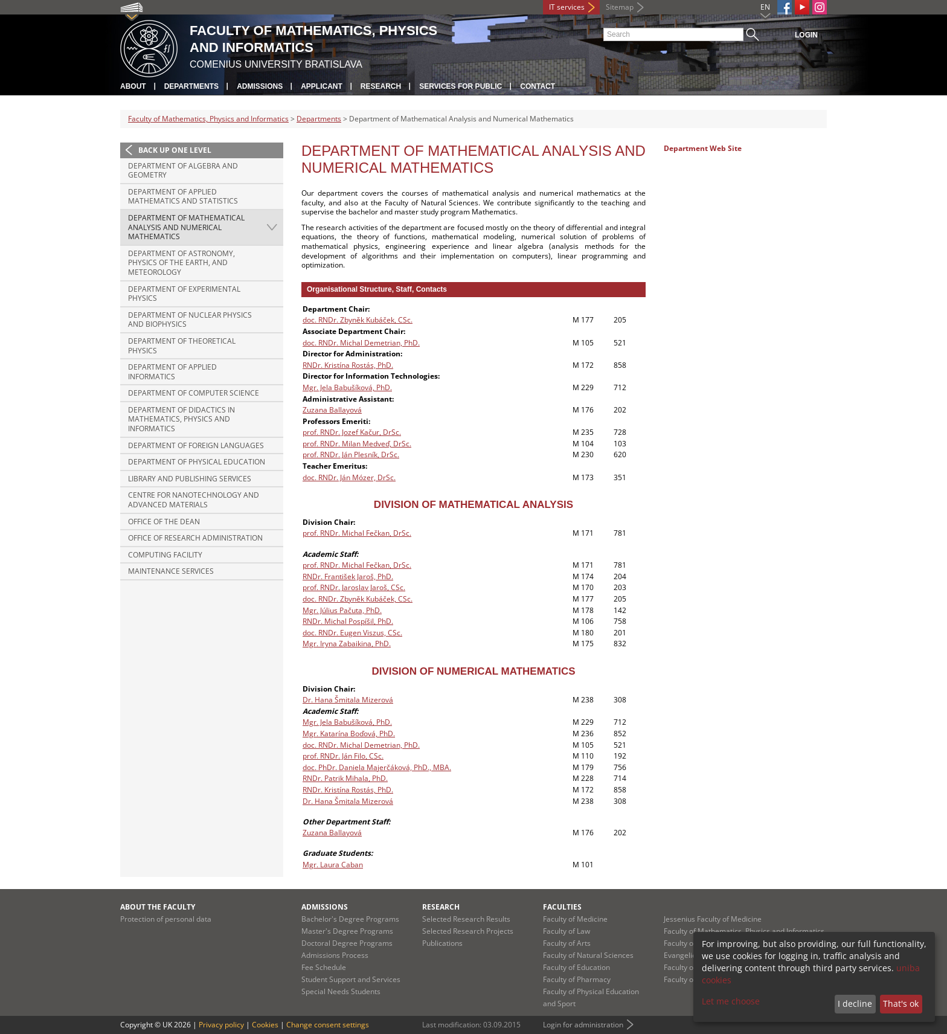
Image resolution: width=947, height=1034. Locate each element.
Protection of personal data (165, 919)
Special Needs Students (340, 991)
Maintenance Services (171, 571)
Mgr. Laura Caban (333, 864)
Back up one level (174, 150)
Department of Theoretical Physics (182, 346)
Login (806, 35)
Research (381, 86)
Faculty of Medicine (575, 919)
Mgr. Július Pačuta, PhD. (342, 610)
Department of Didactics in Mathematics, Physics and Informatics (181, 419)
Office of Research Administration (195, 538)
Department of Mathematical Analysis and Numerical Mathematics (186, 227)
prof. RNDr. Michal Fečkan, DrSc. (357, 533)
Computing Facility (165, 555)
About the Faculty (157, 907)
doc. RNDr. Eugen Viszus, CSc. (352, 633)
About (133, 86)
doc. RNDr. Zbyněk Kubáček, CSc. (358, 320)
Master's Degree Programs (347, 931)
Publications (442, 943)
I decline (855, 1003)
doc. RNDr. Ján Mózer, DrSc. (349, 477)
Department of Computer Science (193, 393)
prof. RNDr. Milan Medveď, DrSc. (357, 443)
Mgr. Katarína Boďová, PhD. (349, 733)
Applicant (321, 86)
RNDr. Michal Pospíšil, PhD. (348, 621)
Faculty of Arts (567, 943)
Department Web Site (703, 148)
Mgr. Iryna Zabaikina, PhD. (347, 643)
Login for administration (583, 1025)
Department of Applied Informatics (172, 372)
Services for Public (460, 86)
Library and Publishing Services (189, 479)
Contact (537, 86)
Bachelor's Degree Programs (350, 919)
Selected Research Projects (467, 931)
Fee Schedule (323, 967)
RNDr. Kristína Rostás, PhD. (348, 365)
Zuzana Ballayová (332, 410)
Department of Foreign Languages (196, 445)
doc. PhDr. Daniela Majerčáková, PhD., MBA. (377, 767)
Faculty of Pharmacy (577, 979)
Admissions (260, 86)
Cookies (265, 1025)
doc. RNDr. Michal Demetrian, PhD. (361, 343)
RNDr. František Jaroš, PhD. (348, 576)
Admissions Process (334, 955)
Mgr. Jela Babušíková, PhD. (347, 387)
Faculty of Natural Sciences (588, 955)
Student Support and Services (350, 979)
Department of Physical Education (196, 462)
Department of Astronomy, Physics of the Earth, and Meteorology (181, 262)
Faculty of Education (576, 967)
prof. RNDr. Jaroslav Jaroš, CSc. (354, 587)
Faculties (562, 907)
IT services (567, 7)
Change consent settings (327, 1025)
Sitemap (620, 7)
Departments (191, 86)
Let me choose (731, 1001)
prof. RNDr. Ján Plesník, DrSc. (351, 454)
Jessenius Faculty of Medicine (713, 919)
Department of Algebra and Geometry (183, 171)
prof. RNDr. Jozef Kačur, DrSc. (352, 432)
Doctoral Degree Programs (347, 943)
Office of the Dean (164, 521)
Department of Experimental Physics (184, 294)
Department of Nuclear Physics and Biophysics (190, 320)
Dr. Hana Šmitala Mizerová (348, 700)
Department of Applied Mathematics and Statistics (183, 197)
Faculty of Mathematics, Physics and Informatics (208, 119)
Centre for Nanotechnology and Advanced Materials (193, 500)
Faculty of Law (566, 931)
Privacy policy (221, 1025)
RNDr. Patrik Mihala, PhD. (345, 778)
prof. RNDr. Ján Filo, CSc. (343, 756)
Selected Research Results (466, 919)
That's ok (901, 1003)
